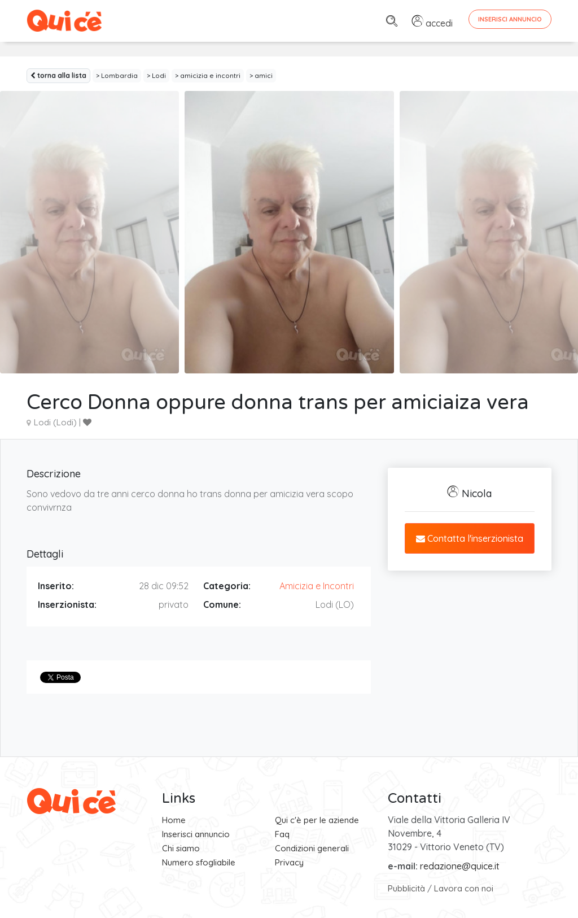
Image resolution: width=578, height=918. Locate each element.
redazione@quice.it (460, 866)
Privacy (289, 862)
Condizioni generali (312, 848)
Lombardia (119, 75)
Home (174, 820)
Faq (282, 834)
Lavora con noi (463, 888)
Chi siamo (181, 848)
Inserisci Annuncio (510, 19)
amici (264, 75)
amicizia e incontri (210, 75)
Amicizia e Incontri (316, 585)
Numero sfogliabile (198, 862)
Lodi (159, 75)
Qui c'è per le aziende (317, 820)
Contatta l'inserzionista (469, 538)
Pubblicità (406, 888)
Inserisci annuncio (196, 834)
